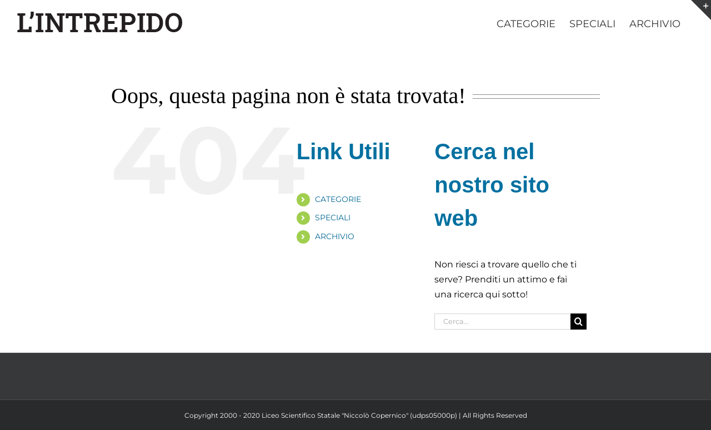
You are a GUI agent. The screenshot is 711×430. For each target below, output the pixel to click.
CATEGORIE (338, 199)
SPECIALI (333, 217)
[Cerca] (578, 321)
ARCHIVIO (334, 236)
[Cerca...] (502, 321)
